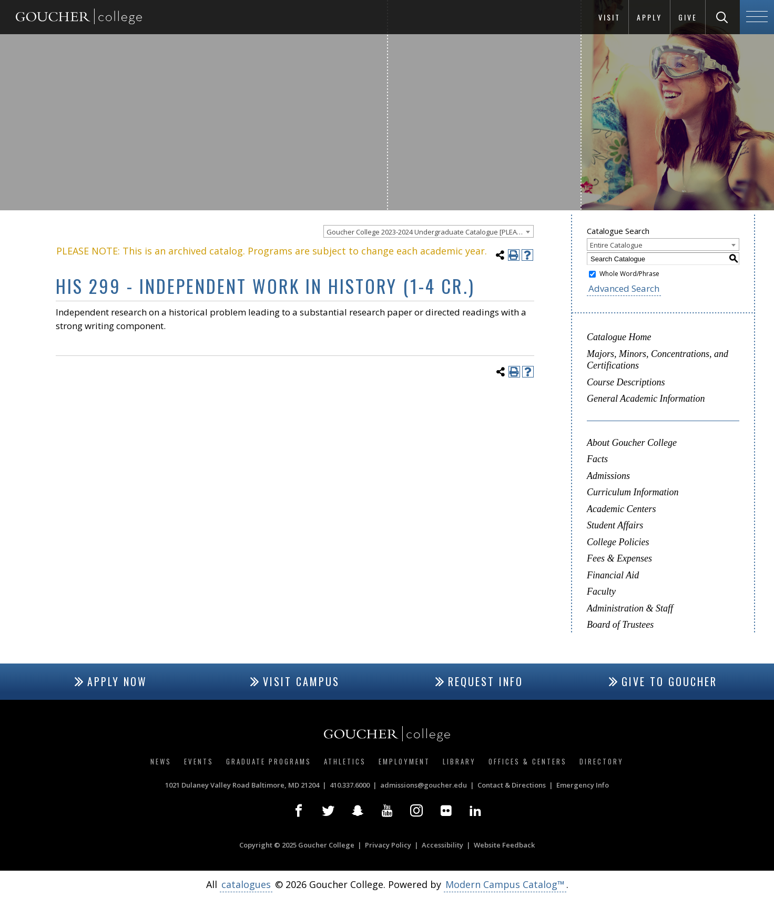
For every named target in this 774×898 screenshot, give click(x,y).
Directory (601, 761)
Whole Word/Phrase (629, 273)
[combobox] (428, 231)
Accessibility (442, 845)
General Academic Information (646, 398)
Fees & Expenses (619, 558)
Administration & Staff (630, 608)
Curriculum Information (633, 492)
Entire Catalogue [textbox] (616, 245)
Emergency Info (582, 785)
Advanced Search (623, 288)
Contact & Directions (511, 785)
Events (198, 761)
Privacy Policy (388, 845)
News (160, 761)
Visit (609, 17)
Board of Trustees (620, 624)
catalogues (246, 884)
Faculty (601, 591)
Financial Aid (613, 575)
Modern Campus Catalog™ (505, 884)
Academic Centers (621, 509)
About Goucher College (632, 442)
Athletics (345, 761)
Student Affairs (615, 525)
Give (687, 17)
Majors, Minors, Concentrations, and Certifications (657, 360)
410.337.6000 (350, 785)
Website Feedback (504, 845)
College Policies (618, 542)
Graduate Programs (268, 761)
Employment (404, 761)
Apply (649, 17)
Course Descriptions (626, 382)
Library (459, 761)
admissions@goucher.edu (423, 785)
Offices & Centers (527, 761)
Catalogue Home (619, 337)
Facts (597, 459)
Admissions (608, 476)
